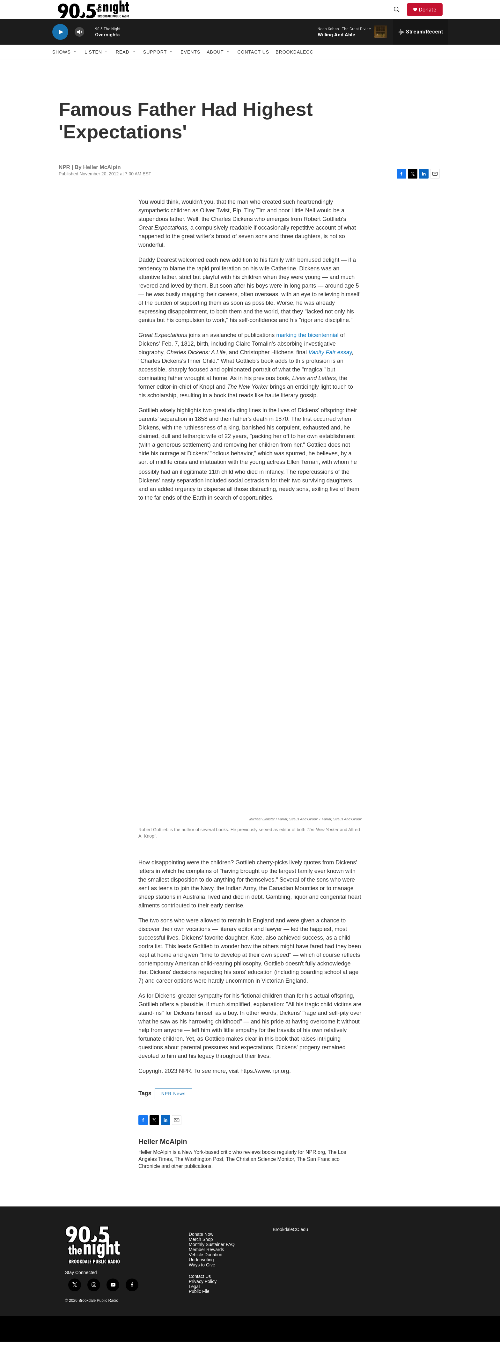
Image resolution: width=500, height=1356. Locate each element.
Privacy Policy (203, 1296)
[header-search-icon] (399, 17)
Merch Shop (201, 1253)
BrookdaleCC (294, 66)
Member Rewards (206, 1264)
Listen (93, 66)
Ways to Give (202, 1279)
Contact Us (253, 66)
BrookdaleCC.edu (290, 1244)
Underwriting (201, 1274)
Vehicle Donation (205, 1269)
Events (190, 66)
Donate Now (201, 1248)
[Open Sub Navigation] (75, 66)
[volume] (79, 46)
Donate (431, 16)
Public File (199, 1305)
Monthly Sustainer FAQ (212, 1259)
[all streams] (420, 46)
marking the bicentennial (307, 349)
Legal (194, 1301)
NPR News (173, 1107)
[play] (60, 46)
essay (330, 366)
